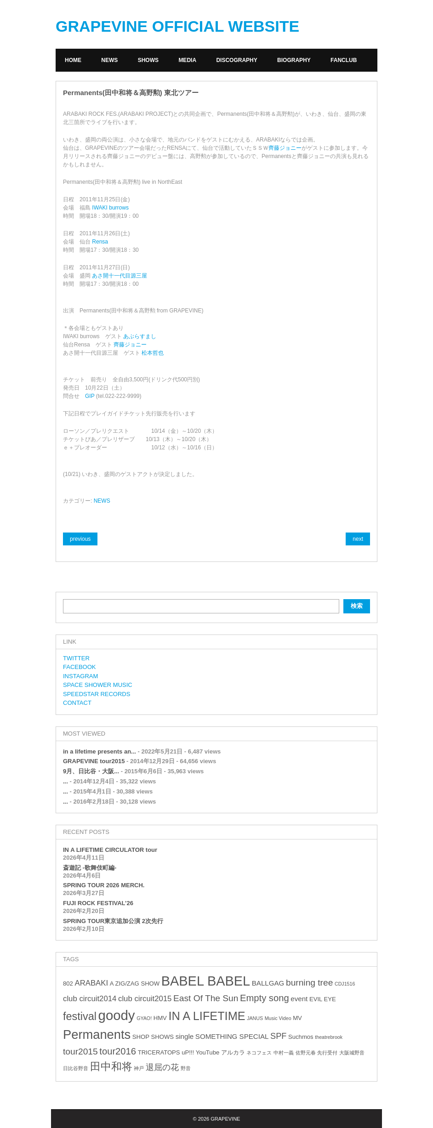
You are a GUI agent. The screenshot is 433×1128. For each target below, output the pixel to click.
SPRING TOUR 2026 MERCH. (103, 885)
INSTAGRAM (80, 676)
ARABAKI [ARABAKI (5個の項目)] (91, 983)
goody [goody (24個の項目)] (116, 1015)
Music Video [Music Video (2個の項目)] (278, 1018)
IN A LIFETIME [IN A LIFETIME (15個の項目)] (206, 1015)
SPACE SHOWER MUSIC (97, 684)
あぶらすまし (139, 336)
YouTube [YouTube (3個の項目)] (207, 1052)
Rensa (100, 241)
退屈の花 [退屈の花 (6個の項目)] (162, 1067)
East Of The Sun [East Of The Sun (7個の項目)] (205, 998)
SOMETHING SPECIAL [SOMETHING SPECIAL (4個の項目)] (232, 1036)
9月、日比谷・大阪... (91, 771)
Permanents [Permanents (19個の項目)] (97, 1034)
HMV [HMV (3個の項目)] (160, 1018)
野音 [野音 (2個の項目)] (186, 1068)
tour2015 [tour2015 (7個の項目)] (80, 1051)
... (65, 781)
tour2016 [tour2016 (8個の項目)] (117, 1051)
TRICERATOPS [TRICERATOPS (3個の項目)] (159, 1052)
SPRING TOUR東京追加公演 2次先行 (113, 921)
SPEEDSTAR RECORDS (96, 694)
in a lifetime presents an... (99, 751)
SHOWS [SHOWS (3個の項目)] (162, 1036)
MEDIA (187, 60)
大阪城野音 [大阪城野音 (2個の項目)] (352, 1052)
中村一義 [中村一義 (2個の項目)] (283, 1052)
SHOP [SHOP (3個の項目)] (140, 1036)
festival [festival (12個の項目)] (80, 1016)
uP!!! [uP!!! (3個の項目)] (188, 1052)
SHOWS (148, 60)
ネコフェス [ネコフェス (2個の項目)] (259, 1052)
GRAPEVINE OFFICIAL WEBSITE (177, 26)
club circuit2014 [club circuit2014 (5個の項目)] (89, 998)
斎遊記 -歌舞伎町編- (89, 867)
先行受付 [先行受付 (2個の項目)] (327, 1052)
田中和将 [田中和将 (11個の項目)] (111, 1066)
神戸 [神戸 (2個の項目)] (139, 1068)
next (358, 539)
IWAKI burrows (110, 207)
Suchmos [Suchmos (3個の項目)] (300, 1036)
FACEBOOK (79, 666)
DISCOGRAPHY (236, 60)
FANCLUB (343, 60)
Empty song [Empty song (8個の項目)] (264, 998)
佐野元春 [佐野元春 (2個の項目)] (306, 1052)
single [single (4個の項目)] (185, 1036)
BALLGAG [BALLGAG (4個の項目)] (268, 983)
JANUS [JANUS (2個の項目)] (255, 1018)
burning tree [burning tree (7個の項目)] (309, 982)
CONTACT (77, 702)
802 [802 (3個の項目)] (68, 983)
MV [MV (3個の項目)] (297, 1018)
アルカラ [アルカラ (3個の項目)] (233, 1052)
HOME (73, 60)
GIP (89, 396)
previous (80, 539)
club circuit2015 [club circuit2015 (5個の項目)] (144, 998)
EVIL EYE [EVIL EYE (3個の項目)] (322, 999)
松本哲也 (153, 353)
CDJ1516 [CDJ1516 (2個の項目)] (345, 983)
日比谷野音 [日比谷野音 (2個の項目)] (75, 1068)
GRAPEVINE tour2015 (94, 761)
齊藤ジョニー (285, 148)
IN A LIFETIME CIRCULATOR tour (110, 849)
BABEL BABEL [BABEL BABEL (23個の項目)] (205, 981)
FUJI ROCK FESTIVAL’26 (98, 903)
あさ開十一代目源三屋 (119, 275)
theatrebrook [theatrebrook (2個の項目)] (328, 1037)
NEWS (109, 60)
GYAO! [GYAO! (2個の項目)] (144, 1018)
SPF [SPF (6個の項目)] (278, 1036)
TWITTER (76, 658)
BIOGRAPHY (294, 60)
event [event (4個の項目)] (299, 999)
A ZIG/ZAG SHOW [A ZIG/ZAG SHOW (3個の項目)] (135, 983)
